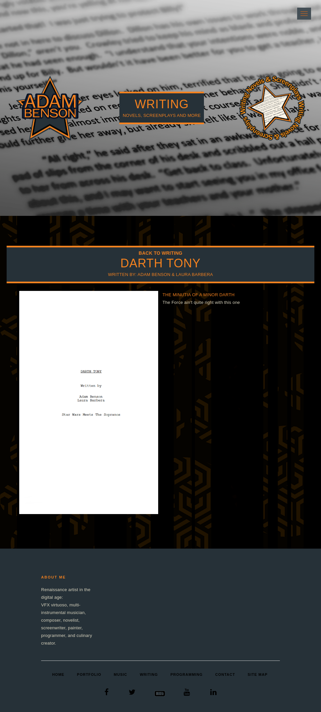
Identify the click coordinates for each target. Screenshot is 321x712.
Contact (225, 674)
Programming (186, 674)
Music (120, 674)
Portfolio (89, 674)
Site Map (258, 674)
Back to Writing (160, 253)
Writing (149, 674)
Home (58, 674)
